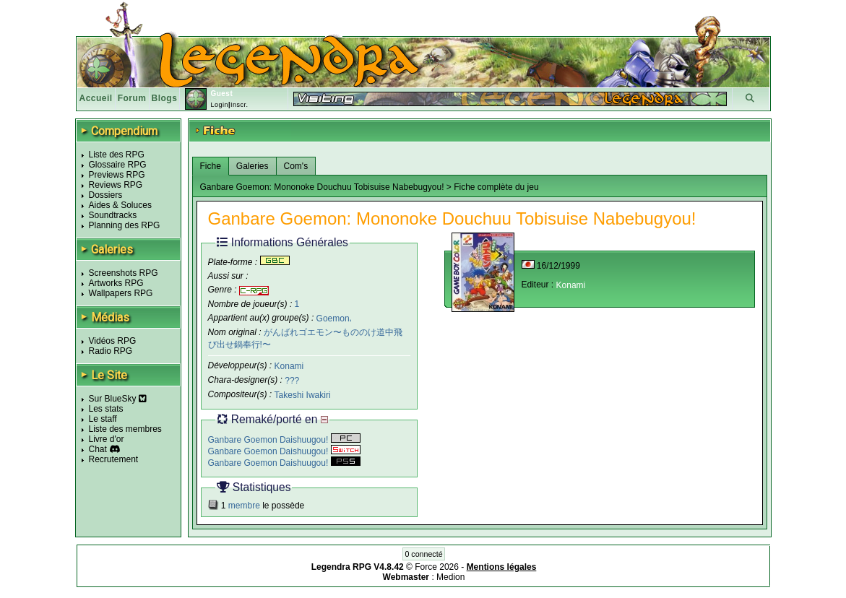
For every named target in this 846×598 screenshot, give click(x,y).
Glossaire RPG (118, 165)
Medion (450, 577)
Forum (132, 98)
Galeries (252, 166)
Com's (296, 166)
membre (244, 505)
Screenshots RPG (123, 273)
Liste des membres (125, 429)
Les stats (106, 409)
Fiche (210, 166)
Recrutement (114, 459)
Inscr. (239, 104)
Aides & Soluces (120, 205)
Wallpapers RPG (121, 293)
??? (292, 381)
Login (219, 104)
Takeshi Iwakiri (303, 395)
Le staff (103, 419)
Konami (289, 366)
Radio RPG (111, 351)
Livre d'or (106, 439)
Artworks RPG (116, 283)
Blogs (165, 98)
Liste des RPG (116, 155)
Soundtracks (113, 215)
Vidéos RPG (113, 341)
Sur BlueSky (118, 399)
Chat (98, 449)
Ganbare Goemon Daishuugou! (284, 440)
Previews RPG (117, 175)
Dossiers (106, 195)
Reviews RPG (116, 185)
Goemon (333, 318)
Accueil (96, 98)
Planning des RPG (124, 225)
